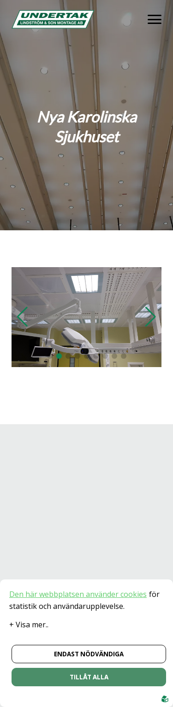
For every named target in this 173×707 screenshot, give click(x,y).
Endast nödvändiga (89, 654)
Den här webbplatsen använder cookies (78, 594)
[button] (50, 356)
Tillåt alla (89, 677)
